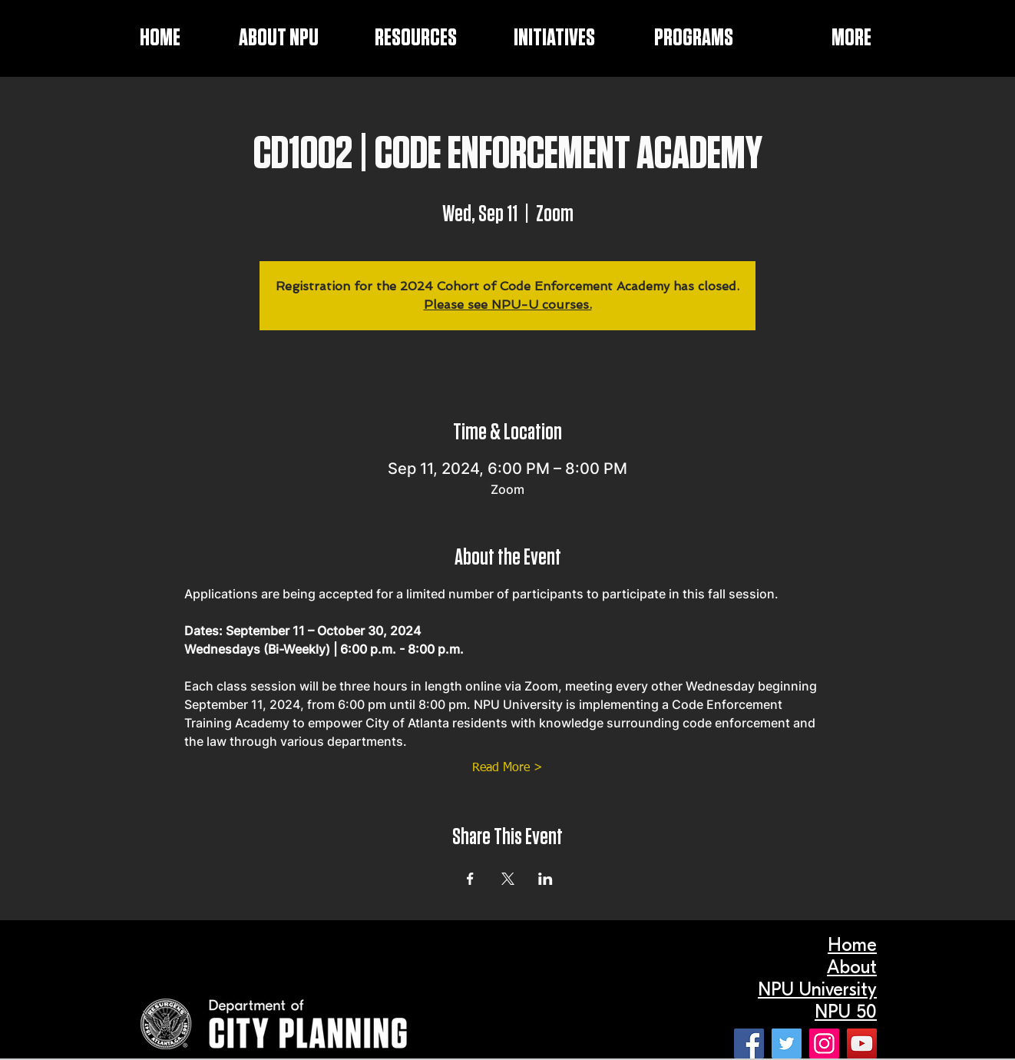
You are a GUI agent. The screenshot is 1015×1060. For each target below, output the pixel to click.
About (852, 967)
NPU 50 (846, 1011)
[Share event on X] (508, 879)
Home (852, 945)
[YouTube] (862, 1043)
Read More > (507, 768)
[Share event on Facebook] (470, 879)
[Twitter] (787, 1043)
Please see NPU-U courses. (508, 304)
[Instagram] (824, 1043)
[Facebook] (749, 1043)
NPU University (817, 989)
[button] (534, 38)
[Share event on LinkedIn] (545, 879)
